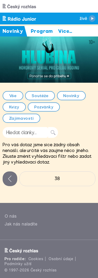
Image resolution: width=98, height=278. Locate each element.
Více (65, 31)
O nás (11, 216)
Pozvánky (44, 107)
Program (42, 31)
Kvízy (14, 107)
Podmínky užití (18, 264)
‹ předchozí (10, 178)
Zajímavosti (21, 118)
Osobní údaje (61, 259)
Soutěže (40, 95)
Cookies (36, 259)
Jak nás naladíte (21, 224)
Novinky (71, 95)
